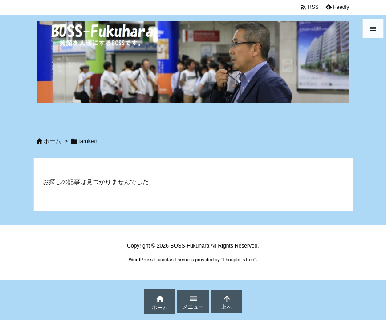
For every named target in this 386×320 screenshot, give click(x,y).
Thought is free (238, 259)
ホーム (52, 141)
